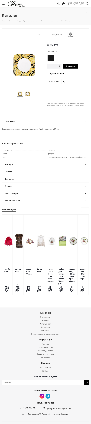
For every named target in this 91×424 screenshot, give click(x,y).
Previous (83, 210)
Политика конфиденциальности (45, 320)
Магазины (45, 317)
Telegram (48, 383)
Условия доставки (45, 337)
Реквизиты (45, 344)
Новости (45, 307)
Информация (45, 326)
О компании (45, 304)
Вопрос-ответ (45, 354)
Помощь (45, 330)
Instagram (41, 383)
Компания (45, 299)
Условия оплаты (45, 334)
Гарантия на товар (45, 341)
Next (87, 210)
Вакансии (45, 314)
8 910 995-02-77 (30, 394)
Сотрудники (45, 310)
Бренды (45, 357)
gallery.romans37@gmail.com (59, 395)
